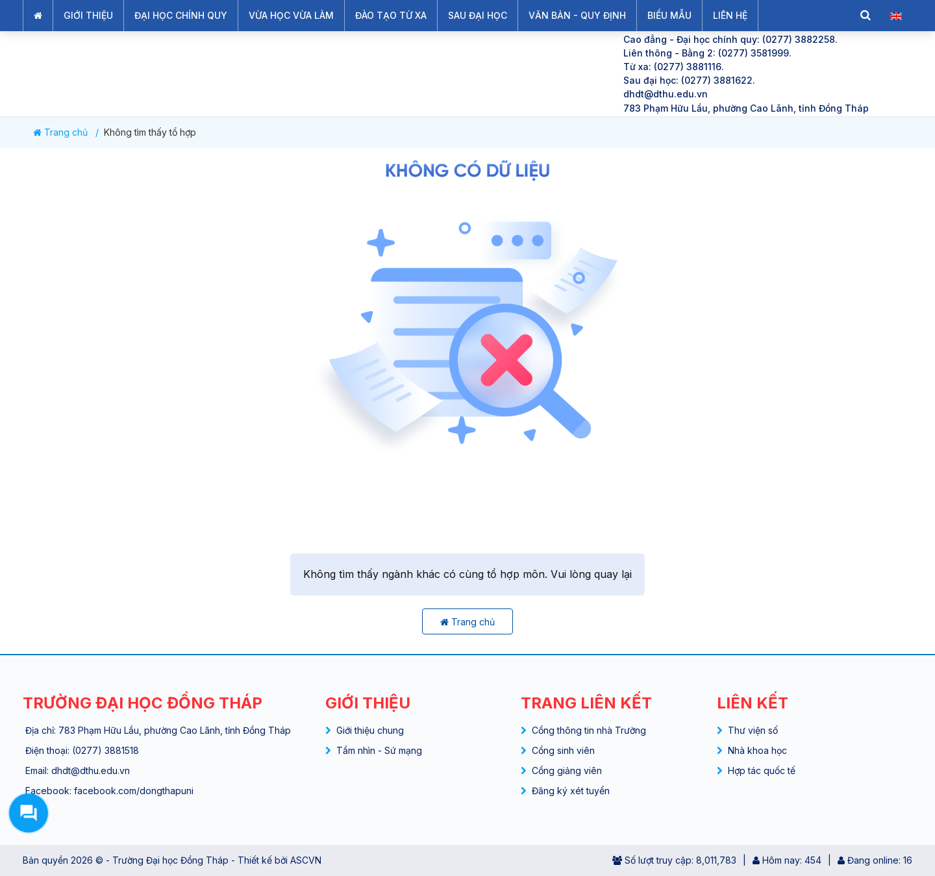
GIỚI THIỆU (88, 15)
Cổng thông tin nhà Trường (589, 730)
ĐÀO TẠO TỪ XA (391, 15)
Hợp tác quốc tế (761, 770)
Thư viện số (753, 730)
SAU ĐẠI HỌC (477, 15)
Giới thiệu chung (370, 730)
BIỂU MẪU (669, 15)
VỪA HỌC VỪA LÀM (291, 15)
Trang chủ (60, 132)
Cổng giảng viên (567, 770)
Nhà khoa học (757, 750)
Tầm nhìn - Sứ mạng (379, 750)
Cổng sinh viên (563, 750)
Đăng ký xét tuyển (571, 790)
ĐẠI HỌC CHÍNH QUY (180, 15)
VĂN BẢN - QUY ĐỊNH (577, 15)
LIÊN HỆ (730, 15)
